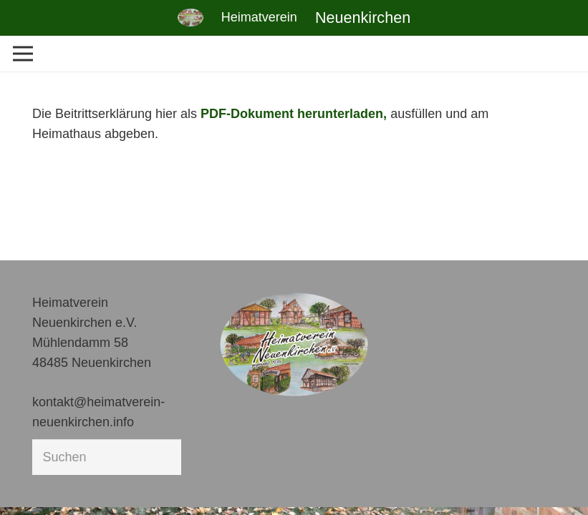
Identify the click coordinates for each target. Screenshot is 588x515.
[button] (31, 483)
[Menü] (23, 54)
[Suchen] (106, 457)
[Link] (190, 17)
